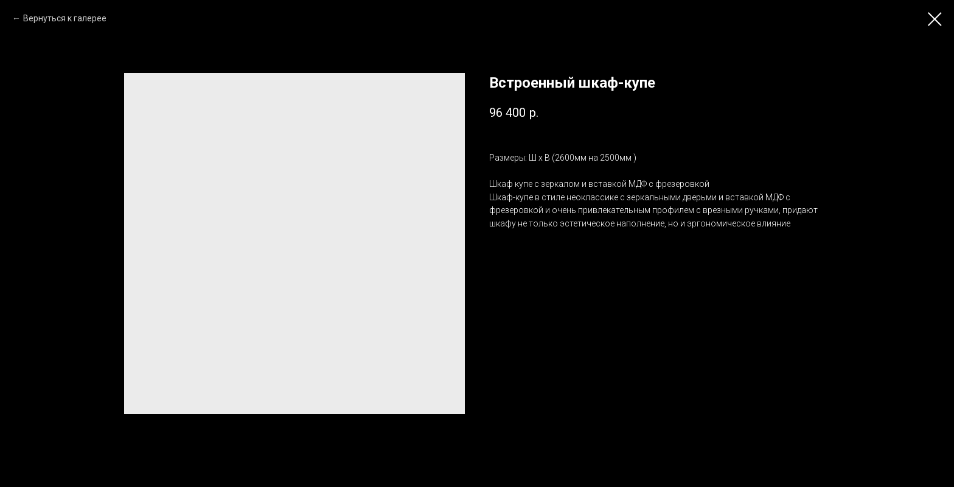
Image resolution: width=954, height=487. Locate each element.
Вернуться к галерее (64, 18)
